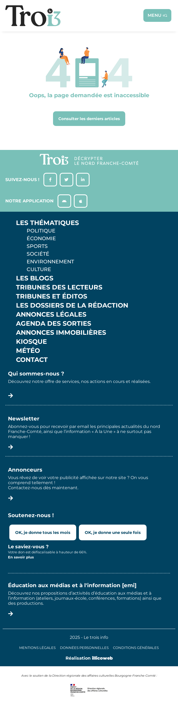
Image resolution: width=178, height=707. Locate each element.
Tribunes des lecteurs (59, 287)
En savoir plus (21, 557)
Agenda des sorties (53, 323)
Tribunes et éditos (51, 296)
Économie (41, 238)
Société (38, 254)
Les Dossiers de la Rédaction (72, 305)
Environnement (50, 261)
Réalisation (89, 658)
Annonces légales (51, 314)
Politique (41, 230)
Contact (32, 360)
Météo (28, 351)
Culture (39, 269)
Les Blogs (34, 278)
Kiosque (31, 341)
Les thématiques (47, 223)
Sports (37, 246)
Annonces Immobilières (61, 332)
